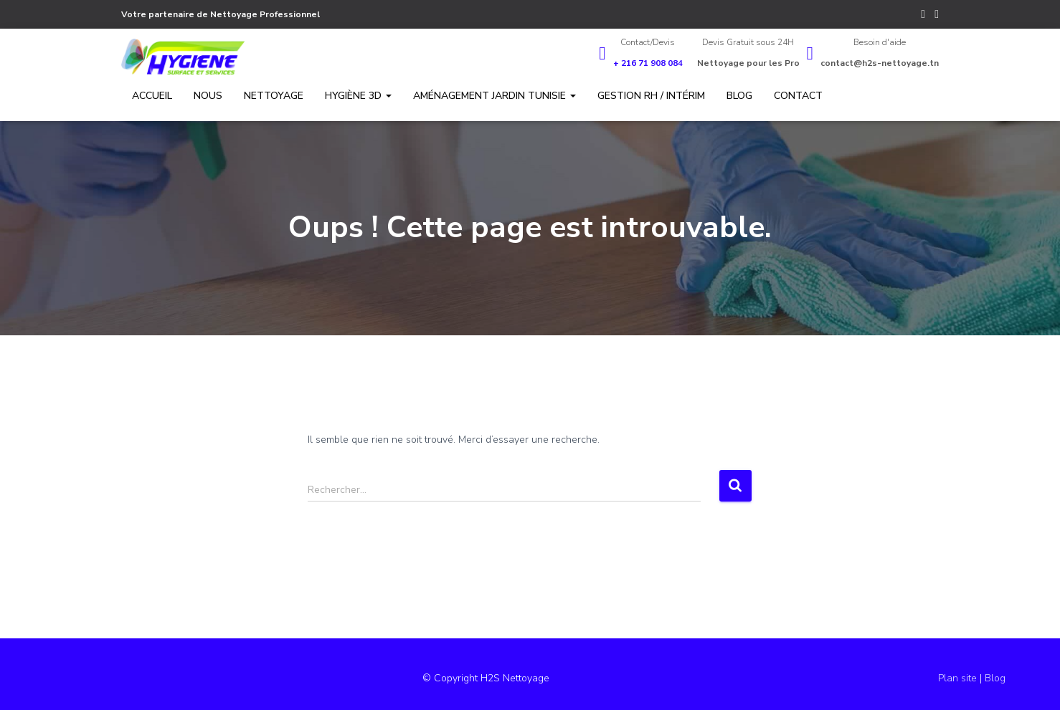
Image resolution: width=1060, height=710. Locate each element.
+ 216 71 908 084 (648, 63)
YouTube (936, 16)
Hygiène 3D (358, 95)
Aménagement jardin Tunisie (494, 95)
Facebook (923, 16)
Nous (208, 95)
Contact (798, 95)
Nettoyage (273, 95)
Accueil (152, 95)
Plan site (959, 678)
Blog (739, 95)
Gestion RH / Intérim (651, 95)
